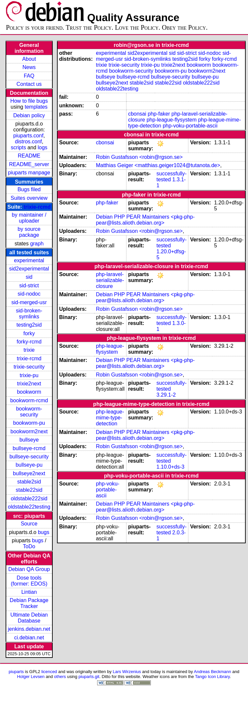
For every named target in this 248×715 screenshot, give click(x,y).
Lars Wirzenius (127, 671)
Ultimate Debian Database (29, 618)
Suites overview (29, 198)
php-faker (159, 114)
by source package (29, 232)
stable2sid (29, 481)
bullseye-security (29, 456)
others (60, 676)
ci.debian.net (29, 637)
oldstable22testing (29, 507)
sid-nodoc (29, 294)
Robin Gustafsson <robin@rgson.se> (139, 157)
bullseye (29, 440)
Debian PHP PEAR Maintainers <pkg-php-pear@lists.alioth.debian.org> (145, 220)
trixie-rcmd (37, 207)
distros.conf (28, 141)
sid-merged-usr (29, 302)
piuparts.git (88, 676)
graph (36, 243)
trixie (29, 350)
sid (29, 277)
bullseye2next (29, 473)
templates (36, 107)
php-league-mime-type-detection (110, 417)
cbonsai (137, 114)
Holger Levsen (31, 676)
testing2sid (29, 325)
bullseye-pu (28, 465)
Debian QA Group (29, 569)
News (29, 67)
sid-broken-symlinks (29, 313)
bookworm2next (29, 431)
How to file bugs (29, 101)
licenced (49, 671)
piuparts (16, 671)
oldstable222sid (29, 498)
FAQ (29, 76)
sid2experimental (29, 268)
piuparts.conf (28, 135)
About (29, 59)
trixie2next (29, 383)
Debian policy (29, 115)
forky (29, 333)
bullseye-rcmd (29, 448)
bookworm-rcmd (29, 400)
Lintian (29, 592)
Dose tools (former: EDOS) (29, 581)
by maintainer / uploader (29, 218)
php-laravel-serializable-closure (110, 280)
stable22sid (29, 490)
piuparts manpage (29, 172)
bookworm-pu (29, 423)
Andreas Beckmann (212, 671)
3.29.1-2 (166, 395)
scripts (18, 147)
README (29, 156)
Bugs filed (29, 189)
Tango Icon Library (212, 676)
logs (42, 147)
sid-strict (29, 285)
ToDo (29, 546)
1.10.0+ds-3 (170, 467)
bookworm (29, 392)
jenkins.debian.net (29, 629)
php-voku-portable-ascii (190, 125)
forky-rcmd (29, 341)
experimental (29, 260)
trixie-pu (29, 375)
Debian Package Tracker (29, 603)
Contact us (28, 84)
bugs (43, 532)
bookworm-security (29, 411)
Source (29, 523)
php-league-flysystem (172, 120)
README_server (29, 164)
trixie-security (29, 367)
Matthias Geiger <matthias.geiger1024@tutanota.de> (158, 165)
